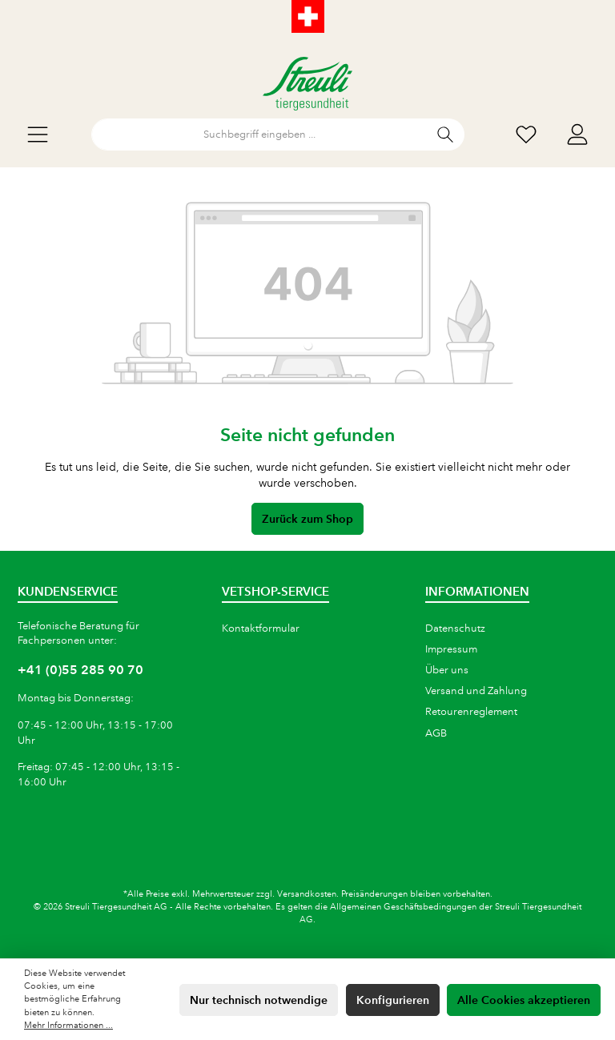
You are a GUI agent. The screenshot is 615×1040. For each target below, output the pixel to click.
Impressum (451, 649)
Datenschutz (455, 628)
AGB (436, 733)
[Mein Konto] (577, 134)
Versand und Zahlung (476, 691)
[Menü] (37, 134)
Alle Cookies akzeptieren (523, 1000)
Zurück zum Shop (307, 519)
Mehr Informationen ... (68, 1025)
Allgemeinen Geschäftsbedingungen (403, 907)
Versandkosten (306, 894)
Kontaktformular (260, 628)
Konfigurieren (392, 1000)
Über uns (446, 670)
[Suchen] (445, 134)
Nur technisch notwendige (259, 1000)
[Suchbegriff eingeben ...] (259, 134)
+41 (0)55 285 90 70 (80, 669)
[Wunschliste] (526, 134)
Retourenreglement (471, 711)
